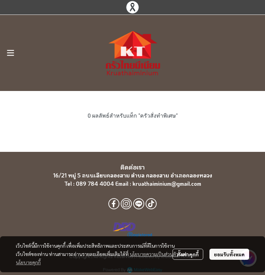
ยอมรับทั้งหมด (229, 254)
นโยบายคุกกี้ (28, 262)
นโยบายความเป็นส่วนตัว (154, 254)
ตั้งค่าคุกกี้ (188, 254)
